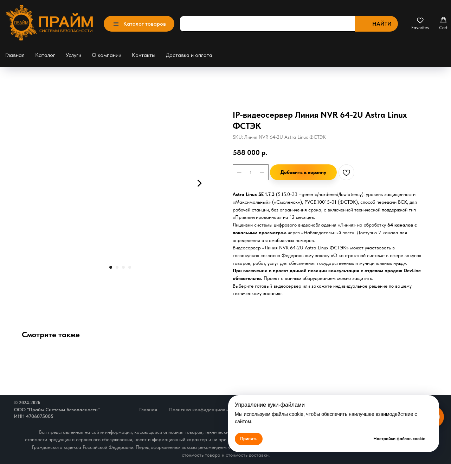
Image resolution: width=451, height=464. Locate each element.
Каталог (45, 55)
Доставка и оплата (189, 55)
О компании (106, 55)
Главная (15, 55)
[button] (420, 23)
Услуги (73, 55)
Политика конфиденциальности (205, 409)
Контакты (143, 55)
